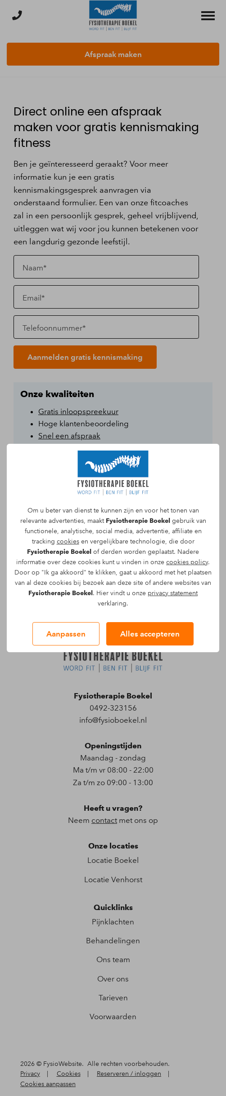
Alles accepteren (150, 633)
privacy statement (173, 593)
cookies (68, 541)
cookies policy (187, 562)
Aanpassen (66, 633)
